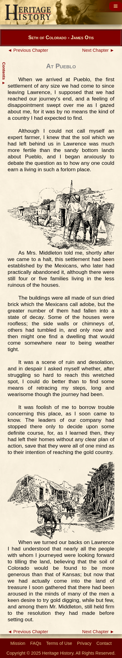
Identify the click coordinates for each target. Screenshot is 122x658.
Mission (17, 643)
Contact (104, 643)
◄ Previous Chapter (28, 50)
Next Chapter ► (98, 50)
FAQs (35, 643)
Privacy (84, 643)
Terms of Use (59, 643)
